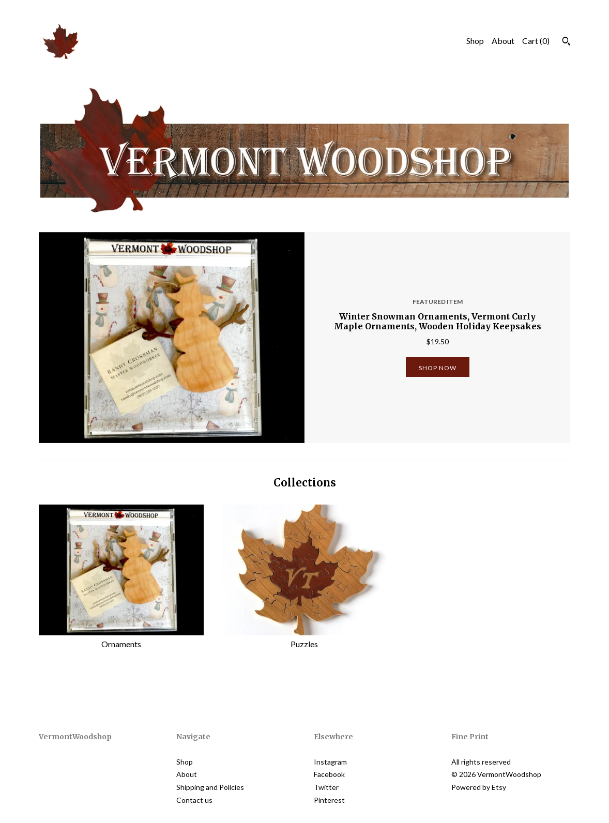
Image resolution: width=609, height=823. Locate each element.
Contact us (194, 800)
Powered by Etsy (478, 787)
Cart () (536, 40)
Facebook (329, 774)
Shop (475, 40)
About (503, 40)
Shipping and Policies (210, 787)
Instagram (330, 761)
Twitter (326, 787)
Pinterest (329, 800)
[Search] (566, 42)
